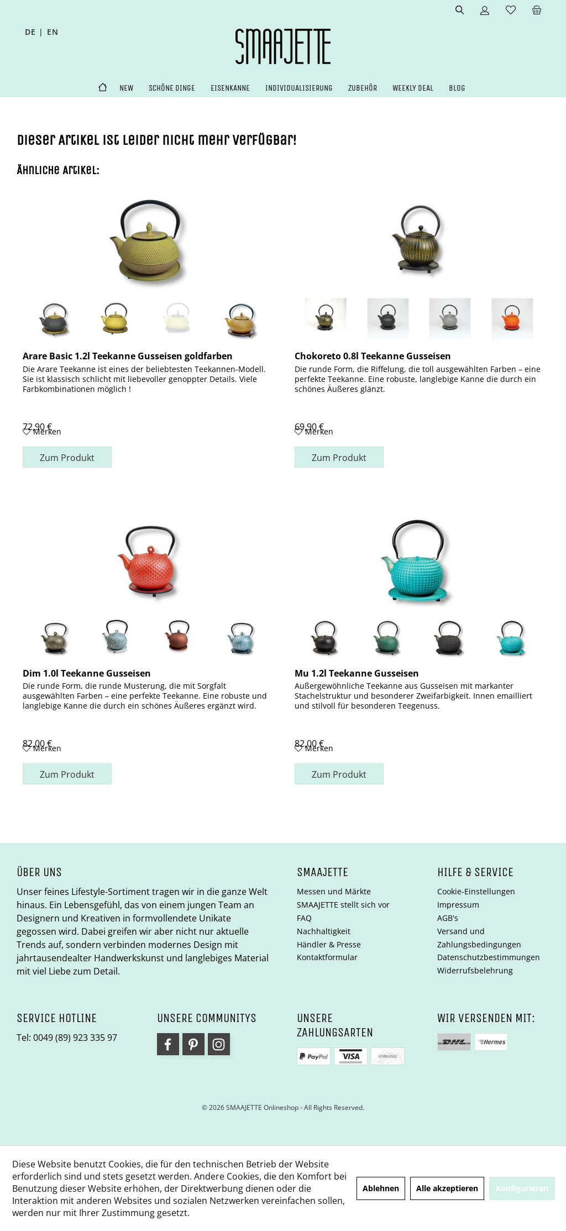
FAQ (304, 918)
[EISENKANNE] (230, 88)
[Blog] (457, 88)
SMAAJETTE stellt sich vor (343, 904)
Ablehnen (381, 1188)
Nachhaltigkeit (323, 931)
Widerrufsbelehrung (475, 970)
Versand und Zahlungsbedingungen (479, 938)
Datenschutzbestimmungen (488, 957)
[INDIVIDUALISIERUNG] (299, 88)
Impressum (458, 904)
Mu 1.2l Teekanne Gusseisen (357, 672)
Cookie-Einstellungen (476, 891)
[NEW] (126, 88)
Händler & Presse (329, 944)
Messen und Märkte (334, 891)
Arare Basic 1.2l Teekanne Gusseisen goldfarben (128, 355)
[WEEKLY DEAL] (413, 88)
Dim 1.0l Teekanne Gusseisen (87, 672)
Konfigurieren (522, 1188)
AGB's (447, 918)
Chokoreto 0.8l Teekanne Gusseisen (373, 355)
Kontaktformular (327, 957)
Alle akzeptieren (447, 1188)
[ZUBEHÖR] (362, 88)
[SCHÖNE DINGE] (172, 88)
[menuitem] (536, 10)
